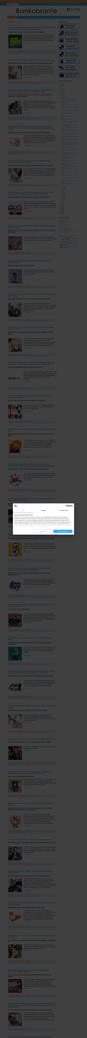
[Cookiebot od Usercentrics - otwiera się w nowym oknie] (67, 506)
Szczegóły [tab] (43, 510)
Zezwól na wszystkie (63, 531)
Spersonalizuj (43, 531)
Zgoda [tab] (23, 510)
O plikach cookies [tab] (63, 510)
